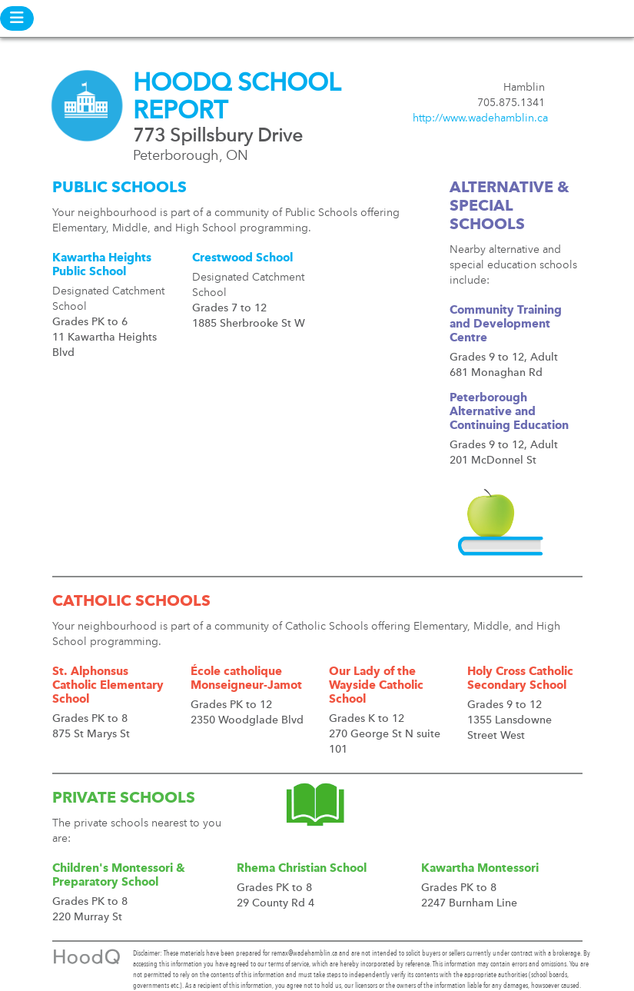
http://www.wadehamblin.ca (480, 118)
